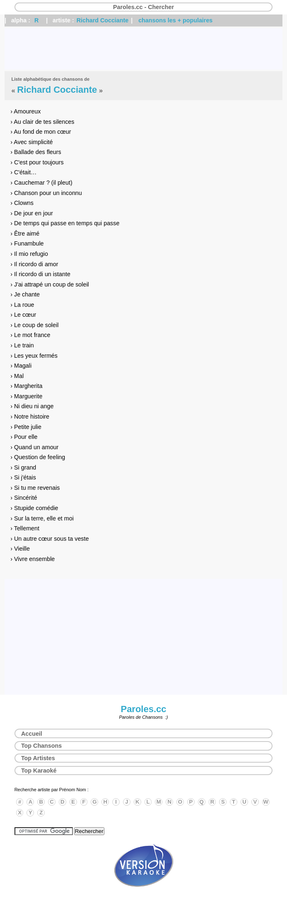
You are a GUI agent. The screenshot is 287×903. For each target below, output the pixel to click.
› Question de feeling (37, 457)
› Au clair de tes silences (42, 121)
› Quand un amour (34, 447)
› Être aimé (24, 233)
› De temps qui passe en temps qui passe (64, 223)
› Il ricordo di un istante (40, 274)
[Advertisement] (143, 49)
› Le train (22, 345)
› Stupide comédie (34, 508)
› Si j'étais (23, 477)
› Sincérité (23, 497)
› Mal (17, 376)
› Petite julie (25, 427)
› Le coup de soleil (34, 325)
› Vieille (20, 548)
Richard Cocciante (103, 20)
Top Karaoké (39, 770)
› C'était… (23, 172)
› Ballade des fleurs (35, 152)
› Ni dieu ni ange (31, 406)
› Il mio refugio (29, 253)
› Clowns (22, 203)
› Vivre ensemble (32, 559)
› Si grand (23, 467)
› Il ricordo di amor (34, 264)
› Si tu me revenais (35, 487)
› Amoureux (25, 111)
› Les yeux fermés (34, 355)
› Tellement (24, 528)
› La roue (22, 304)
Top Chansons (41, 745)
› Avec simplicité (31, 142)
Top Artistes (38, 758)
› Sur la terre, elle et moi (42, 518)
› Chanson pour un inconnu (46, 193)
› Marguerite (26, 396)
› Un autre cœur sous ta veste (49, 538)
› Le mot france (30, 335)
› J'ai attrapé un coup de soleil (49, 284)
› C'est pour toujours (36, 162)
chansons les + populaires (175, 20)
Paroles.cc (143, 709)
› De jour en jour (31, 213)
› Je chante (25, 294)
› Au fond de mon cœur (40, 131)
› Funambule (26, 243)
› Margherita (26, 386)
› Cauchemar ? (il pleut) (41, 182)
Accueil (31, 733)
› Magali (20, 365)
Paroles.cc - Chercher (143, 7)
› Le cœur (23, 314)
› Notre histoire (29, 416)
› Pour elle (23, 436)
